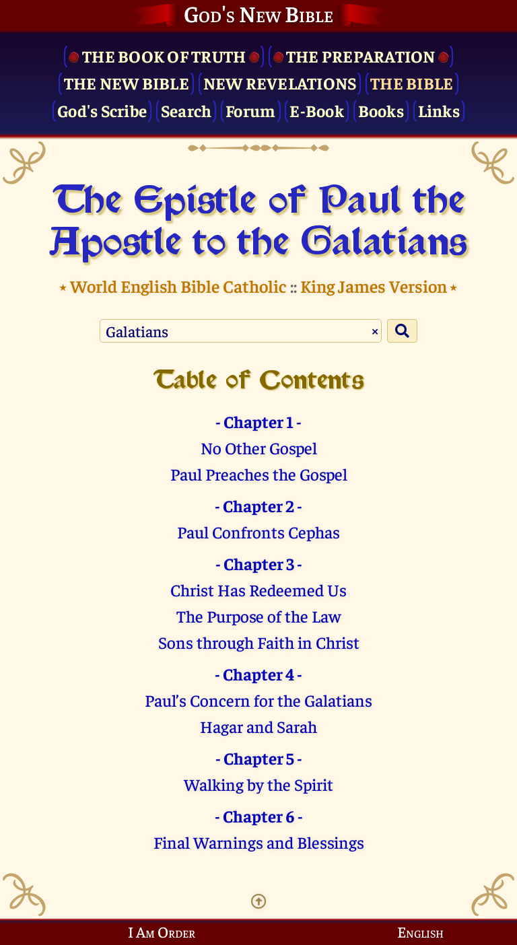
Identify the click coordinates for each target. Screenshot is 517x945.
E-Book (316, 110)
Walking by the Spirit (258, 783)
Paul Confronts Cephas (258, 531)
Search (186, 110)
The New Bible (126, 82)
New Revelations (280, 82)
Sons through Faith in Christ (258, 641)
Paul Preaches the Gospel (258, 473)
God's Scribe (102, 110)
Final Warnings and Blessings (258, 841)
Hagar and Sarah (258, 725)
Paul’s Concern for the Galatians (258, 699)
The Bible (411, 82)
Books (381, 110)
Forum (250, 110)
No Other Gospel (259, 447)
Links (439, 110)
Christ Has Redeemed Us (258, 589)
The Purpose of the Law (258, 615)
